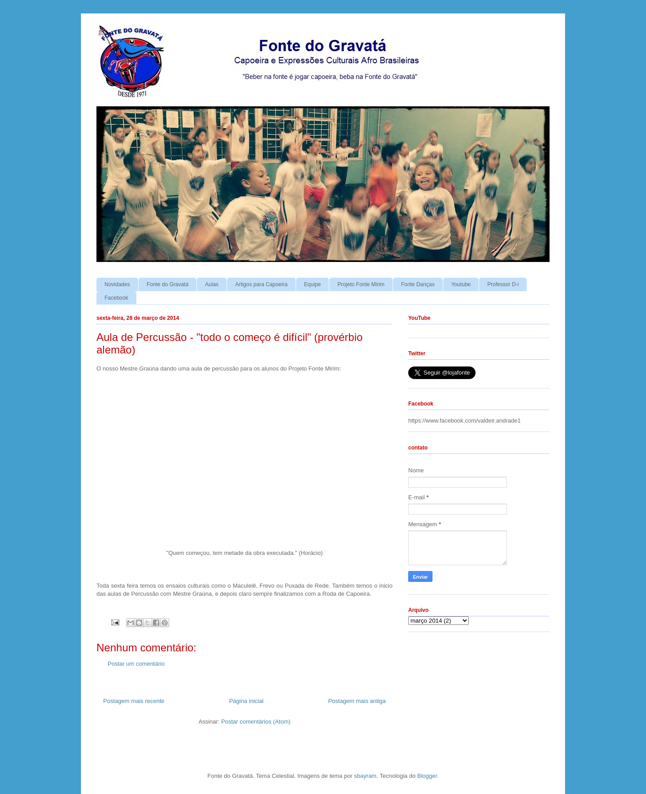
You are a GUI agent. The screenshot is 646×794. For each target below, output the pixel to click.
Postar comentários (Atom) (256, 721)
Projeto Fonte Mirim (360, 284)
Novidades (117, 284)
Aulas (211, 284)
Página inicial (246, 701)
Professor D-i (503, 284)
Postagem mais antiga (357, 701)
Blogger (427, 775)
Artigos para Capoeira (261, 284)
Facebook (116, 298)
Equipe (312, 284)
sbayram (365, 775)
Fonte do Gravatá (167, 284)
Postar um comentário (136, 663)
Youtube (461, 284)
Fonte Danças (418, 284)
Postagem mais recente (134, 701)
